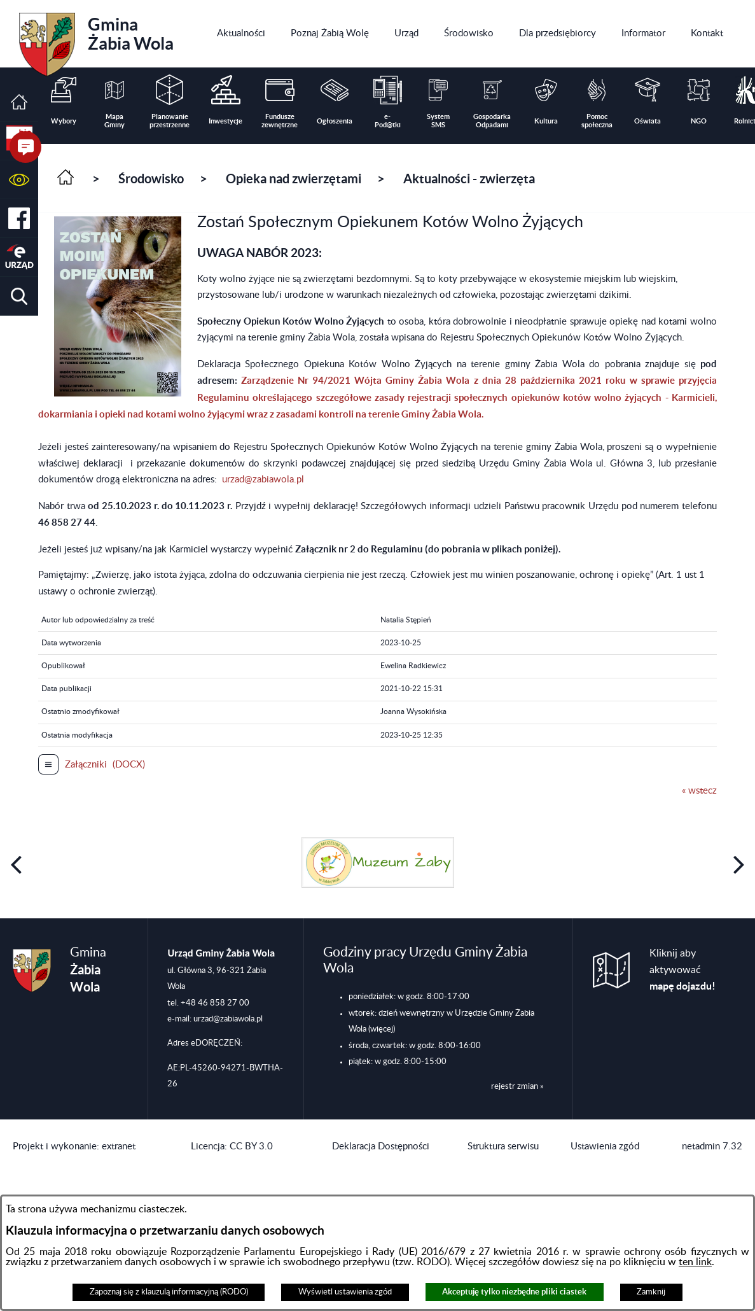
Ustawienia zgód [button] (605, 1146)
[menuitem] (241, 33)
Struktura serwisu (503, 1146)
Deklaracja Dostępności (380, 1146)
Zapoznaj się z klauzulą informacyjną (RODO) (169, 1291)
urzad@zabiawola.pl (263, 479)
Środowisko (151, 178)
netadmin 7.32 (712, 1146)
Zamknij (651, 1291)
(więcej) (381, 1029)
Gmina (96, 40)
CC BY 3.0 (251, 1146)
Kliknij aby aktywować (682, 970)
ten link (695, 1262)
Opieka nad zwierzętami (293, 178)
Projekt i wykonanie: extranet (74, 1146)
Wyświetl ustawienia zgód (345, 1291)
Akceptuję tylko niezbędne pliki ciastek (514, 1291)
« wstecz (699, 791)
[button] (19, 179)
